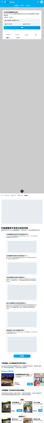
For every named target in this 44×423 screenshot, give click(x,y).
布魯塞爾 (12, 195)
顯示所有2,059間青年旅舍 (8, 371)
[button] (2, 2)
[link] (22, 356)
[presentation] (26, 363)
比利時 (5, 195)
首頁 (2, 195)
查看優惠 (30, 384)
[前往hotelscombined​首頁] (9, 2)
